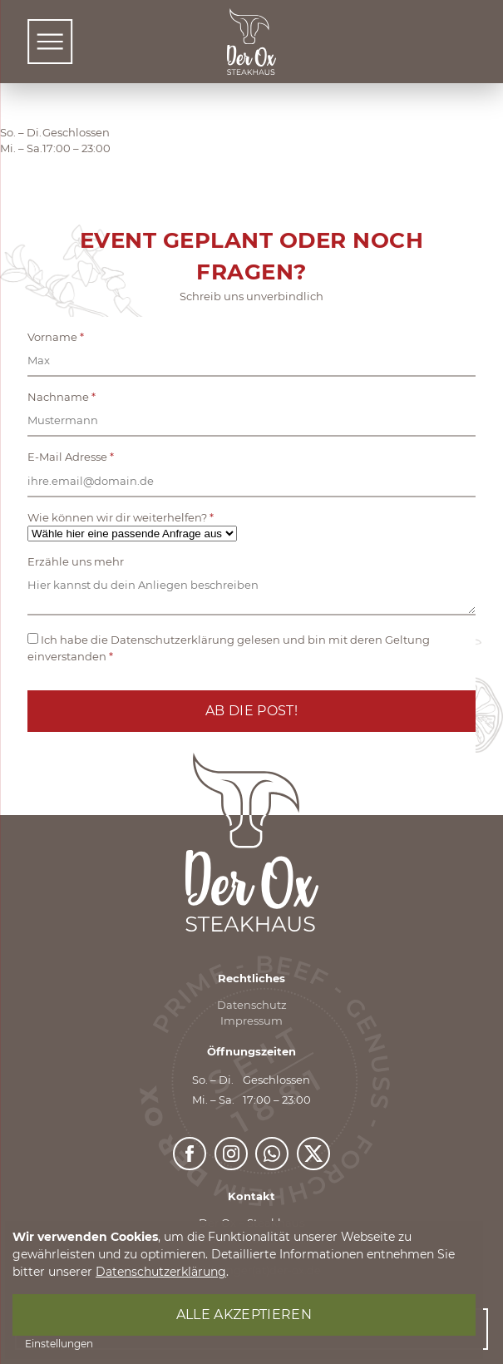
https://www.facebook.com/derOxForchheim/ (190, 1146)
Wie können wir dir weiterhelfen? (120, 518)
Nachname (61, 397)
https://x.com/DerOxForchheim (314, 1146)
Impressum (251, 1021)
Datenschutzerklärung (161, 1271)
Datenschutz (252, 1005)
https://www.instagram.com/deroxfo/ (232, 1146)
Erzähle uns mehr (75, 562)
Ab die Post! (251, 711)
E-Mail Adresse (70, 457)
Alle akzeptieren (244, 1314)
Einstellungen (59, 1343)
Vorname (55, 337)
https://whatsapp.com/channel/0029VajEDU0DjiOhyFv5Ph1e (272, 1146)
